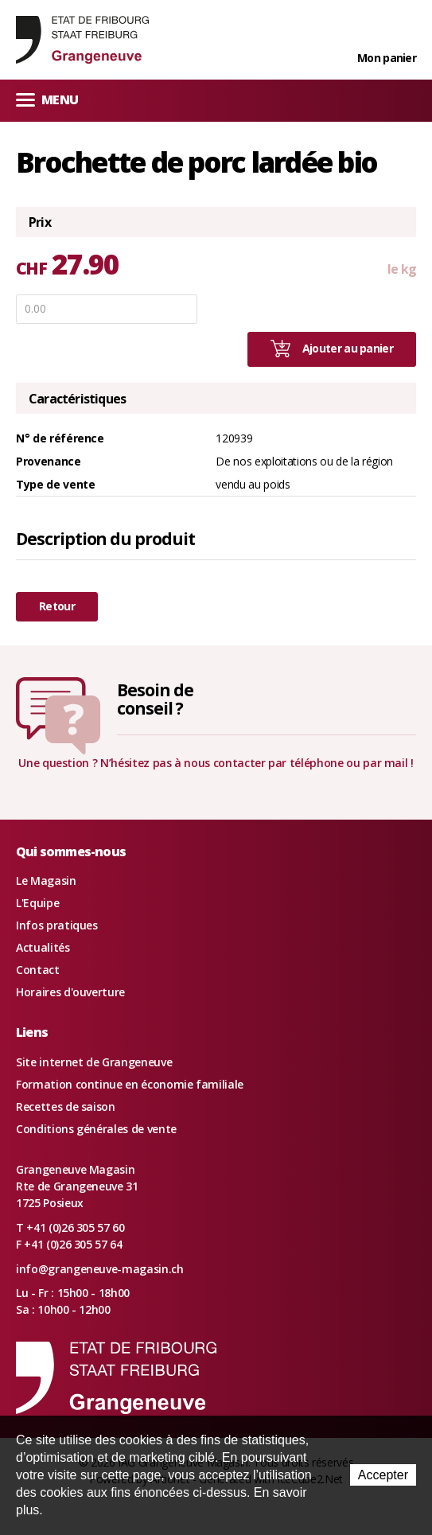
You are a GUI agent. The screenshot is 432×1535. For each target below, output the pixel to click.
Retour (57, 606)
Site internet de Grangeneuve (94, 1061)
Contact (38, 969)
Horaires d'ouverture (70, 991)
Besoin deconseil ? (155, 699)
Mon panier (386, 57)
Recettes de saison (65, 1106)
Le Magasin (46, 880)
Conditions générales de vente (96, 1128)
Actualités (43, 947)
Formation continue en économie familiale (129, 1084)
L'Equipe (37, 902)
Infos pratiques (57, 925)
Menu (47, 99)
